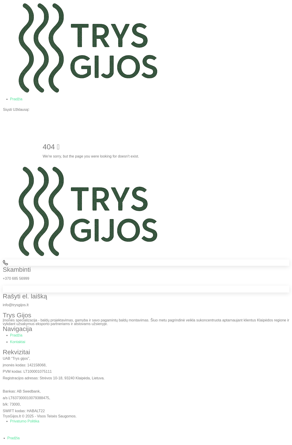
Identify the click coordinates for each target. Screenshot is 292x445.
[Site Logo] (88, 48)
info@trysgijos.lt (16, 305)
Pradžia (16, 99)
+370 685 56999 (16, 278)
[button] (16, 109)
